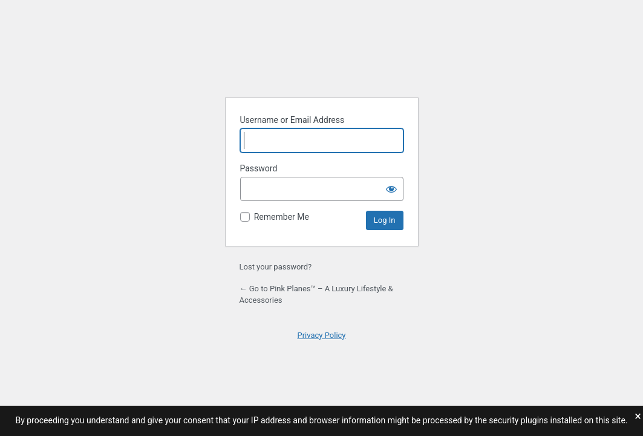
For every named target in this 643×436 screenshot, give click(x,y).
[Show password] (391, 189)
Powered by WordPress (321, 57)
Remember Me (281, 217)
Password (259, 168)
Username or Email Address (292, 120)
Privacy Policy (321, 335)
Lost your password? (276, 266)
